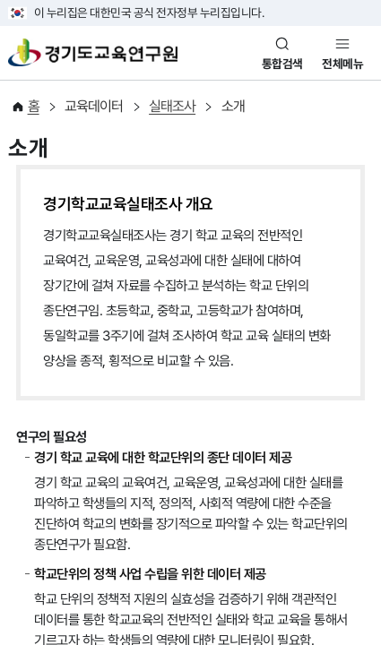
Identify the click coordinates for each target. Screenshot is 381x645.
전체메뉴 (342, 63)
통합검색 (282, 63)
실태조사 (172, 106)
